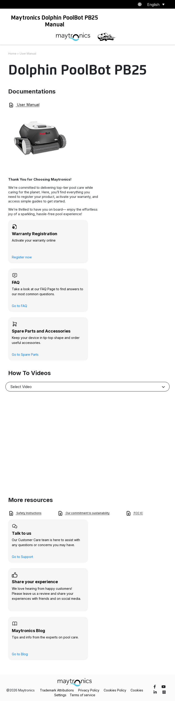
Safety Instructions (24, 513)
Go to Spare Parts (25, 354)
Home (12, 53)
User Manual (23, 105)
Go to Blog (20, 654)
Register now (22, 257)
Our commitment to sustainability (84, 513)
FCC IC (134, 513)
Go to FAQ (19, 306)
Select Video (21, 386)
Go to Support (22, 557)
